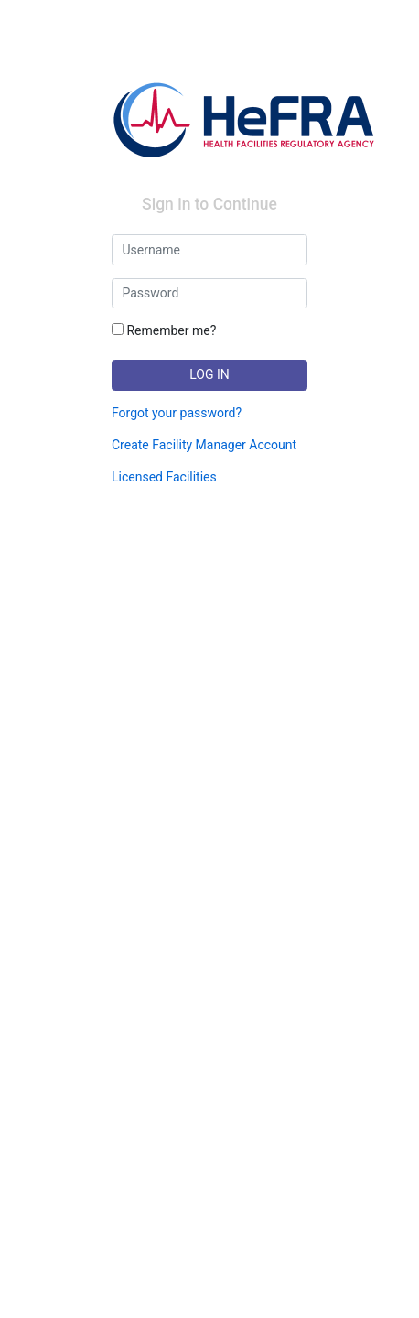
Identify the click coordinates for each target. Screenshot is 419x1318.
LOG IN (209, 374)
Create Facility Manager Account (204, 445)
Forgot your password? (177, 412)
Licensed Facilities (164, 477)
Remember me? (164, 330)
